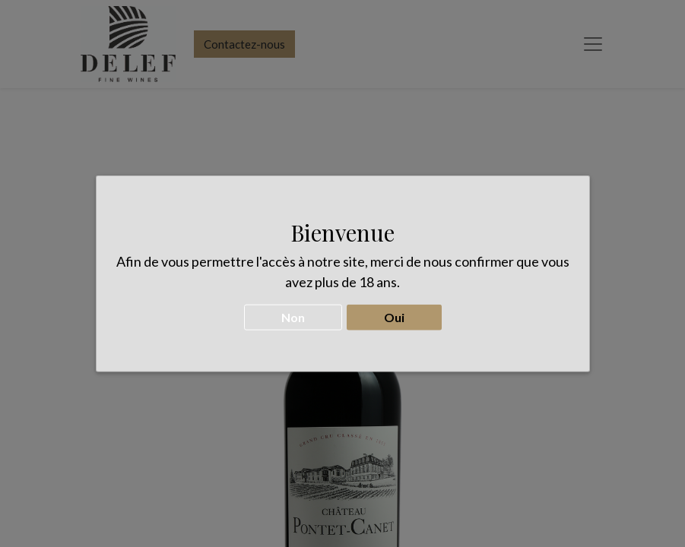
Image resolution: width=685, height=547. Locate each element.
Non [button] (293, 311)
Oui (394, 311)
